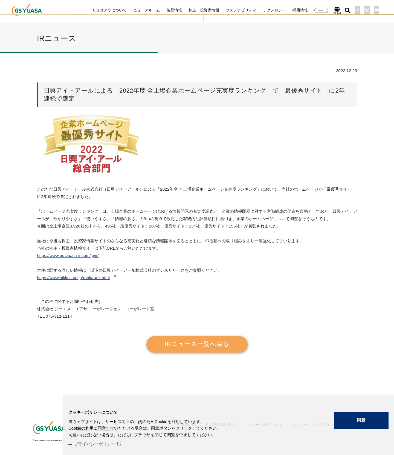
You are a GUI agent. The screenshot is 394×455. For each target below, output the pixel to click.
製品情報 (159, 10)
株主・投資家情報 (189, 10)
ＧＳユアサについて (94, 10)
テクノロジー (259, 10)
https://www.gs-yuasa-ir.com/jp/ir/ (67, 253)
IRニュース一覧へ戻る (196, 340)
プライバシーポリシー (94, 444)
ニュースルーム (131, 10)
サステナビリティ (226, 10)
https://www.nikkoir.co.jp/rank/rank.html (72, 274)
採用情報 (285, 10)
